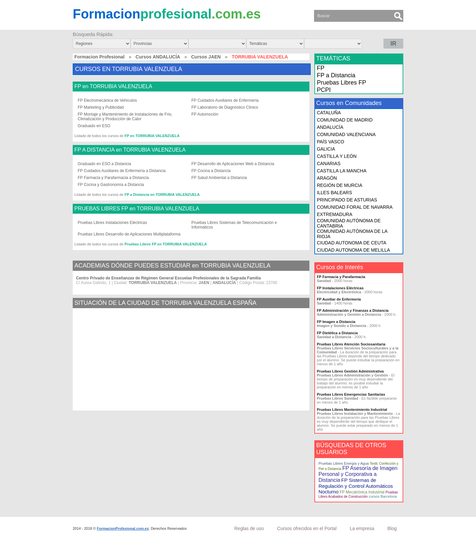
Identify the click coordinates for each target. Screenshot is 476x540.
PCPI (324, 90)
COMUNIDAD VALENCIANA (346, 134)
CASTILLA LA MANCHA (341, 170)
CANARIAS (328, 163)
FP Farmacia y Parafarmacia (341, 277)
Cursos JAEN (205, 56)
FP (320, 68)
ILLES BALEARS (334, 192)
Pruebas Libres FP (341, 82)
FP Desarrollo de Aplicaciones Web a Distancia (232, 164)
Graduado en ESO (94, 126)
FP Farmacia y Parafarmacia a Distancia (113, 177)
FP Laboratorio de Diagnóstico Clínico (224, 107)
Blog (392, 528)
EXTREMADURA (334, 214)
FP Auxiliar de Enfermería (339, 299)
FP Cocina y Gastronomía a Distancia (111, 184)
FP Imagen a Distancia (336, 322)
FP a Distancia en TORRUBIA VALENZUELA (162, 195)
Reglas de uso (249, 528)
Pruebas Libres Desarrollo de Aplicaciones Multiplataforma (129, 234)
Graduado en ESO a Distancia (104, 164)
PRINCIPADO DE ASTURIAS (347, 199)
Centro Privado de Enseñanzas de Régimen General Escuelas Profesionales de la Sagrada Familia (168, 278)
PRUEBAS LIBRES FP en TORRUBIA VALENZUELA (136, 208)
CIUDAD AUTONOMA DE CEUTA (351, 242)
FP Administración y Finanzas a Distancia (352, 310)
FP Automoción (204, 114)
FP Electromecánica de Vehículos (107, 100)
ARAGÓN (327, 178)
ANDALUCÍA (330, 127)
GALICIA (326, 149)
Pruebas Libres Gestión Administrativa (350, 371)
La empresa (362, 528)
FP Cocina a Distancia (211, 170)
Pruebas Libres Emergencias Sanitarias (351, 394)
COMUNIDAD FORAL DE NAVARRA (354, 207)
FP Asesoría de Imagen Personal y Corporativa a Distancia (357, 474)
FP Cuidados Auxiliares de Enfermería (224, 100)
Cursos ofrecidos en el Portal (307, 528)
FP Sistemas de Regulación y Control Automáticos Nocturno (355, 485)
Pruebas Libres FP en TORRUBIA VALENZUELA (166, 244)
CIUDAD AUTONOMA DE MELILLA (353, 250)
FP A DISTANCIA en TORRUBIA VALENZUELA (129, 150)
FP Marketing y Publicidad (101, 107)
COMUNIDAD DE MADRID (345, 120)
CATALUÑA (329, 112)
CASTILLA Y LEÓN (336, 156)
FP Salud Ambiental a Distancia (219, 177)
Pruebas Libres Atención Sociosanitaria (351, 344)
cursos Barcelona (383, 496)
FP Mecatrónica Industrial (361, 492)
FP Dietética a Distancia (337, 333)
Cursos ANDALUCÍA (158, 56)
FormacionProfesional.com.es (123, 528)
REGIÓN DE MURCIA (339, 185)
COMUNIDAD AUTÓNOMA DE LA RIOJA (352, 234)
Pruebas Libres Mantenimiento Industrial (352, 410)
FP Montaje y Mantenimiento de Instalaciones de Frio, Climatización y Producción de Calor (125, 116)
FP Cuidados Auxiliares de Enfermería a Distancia (122, 170)
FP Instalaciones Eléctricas (340, 288)
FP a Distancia (336, 75)
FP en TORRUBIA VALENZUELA (113, 86)
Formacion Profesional (99, 56)
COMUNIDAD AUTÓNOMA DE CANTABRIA (348, 223)
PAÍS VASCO (330, 141)
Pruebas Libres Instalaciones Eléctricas (112, 222)
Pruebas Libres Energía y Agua (343, 463)
